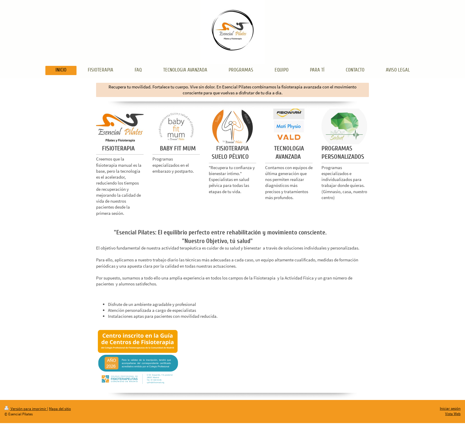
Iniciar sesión (450, 408)
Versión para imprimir (25, 408)
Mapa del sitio (60, 408)
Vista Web (453, 413)
